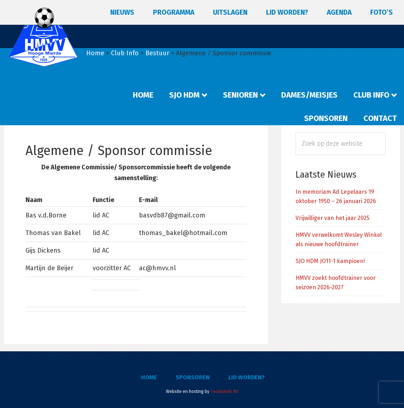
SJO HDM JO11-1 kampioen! (330, 261)
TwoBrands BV (224, 391)
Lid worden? (246, 377)
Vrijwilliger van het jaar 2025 (333, 218)
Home (149, 377)
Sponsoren (193, 377)
